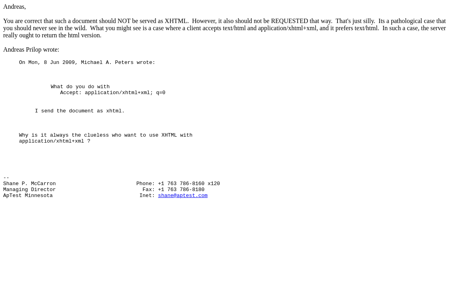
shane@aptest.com (183, 215)
